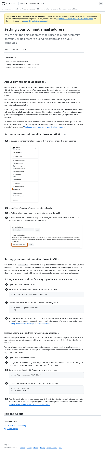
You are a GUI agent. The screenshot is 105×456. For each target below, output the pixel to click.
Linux (24, 49)
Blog (60, 448)
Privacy (29, 448)
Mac (6, 49)
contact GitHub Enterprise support (35, 21)
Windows (15, 49)
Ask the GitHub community (15, 425)
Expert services (51, 448)
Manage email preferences (47, 9)
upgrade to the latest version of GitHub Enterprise (75, 19)
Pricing (42, 448)
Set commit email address (68, 9)
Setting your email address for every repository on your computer (40, 279)
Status (35, 448)
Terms (22, 448)
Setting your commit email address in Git (32, 259)
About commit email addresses (25, 81)
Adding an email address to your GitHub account (44, 127)
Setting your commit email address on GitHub (35, 134)
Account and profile (12, 9)
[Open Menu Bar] (101, 3)
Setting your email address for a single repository (32, 332)
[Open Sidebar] (2, 9)
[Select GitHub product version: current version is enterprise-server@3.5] (32, 3)
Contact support (11, 429)
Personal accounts (28, 9)
